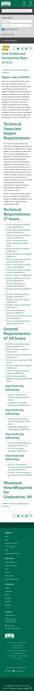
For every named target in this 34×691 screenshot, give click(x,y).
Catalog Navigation (10, 40)
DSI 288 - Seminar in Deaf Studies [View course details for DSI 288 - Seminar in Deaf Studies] (18, 305)
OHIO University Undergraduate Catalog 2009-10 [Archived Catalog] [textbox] (17, 11)
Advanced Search (8, 34)
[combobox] (17, 11)
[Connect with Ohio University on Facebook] (6, 671)
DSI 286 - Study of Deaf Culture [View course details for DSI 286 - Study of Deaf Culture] (17, 299)
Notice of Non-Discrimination (18, 653)
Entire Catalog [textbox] (6, 21)
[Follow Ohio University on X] (16, 671)
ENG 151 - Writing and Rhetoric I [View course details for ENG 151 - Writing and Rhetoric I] (17, 349)
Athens (7, 588)
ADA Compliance (11, 642)
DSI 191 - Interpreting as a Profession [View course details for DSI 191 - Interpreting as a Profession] (19, 254)
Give (6, 540)
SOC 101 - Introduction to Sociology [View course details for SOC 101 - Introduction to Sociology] (18, 365)
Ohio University (13, 667)
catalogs (9, 686)
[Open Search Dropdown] (24, 4)
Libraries (7, 572)
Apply (7, 536)
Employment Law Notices (18, 645)
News (7, 569)
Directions (11, 626)
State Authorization (23, 656)
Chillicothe (8, 591)
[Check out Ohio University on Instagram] (8, 671)
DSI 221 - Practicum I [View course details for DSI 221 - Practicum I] (13, 275)
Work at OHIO (9, 576)
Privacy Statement (12, 656)
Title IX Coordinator (17, 658)
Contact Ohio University (12, 628)
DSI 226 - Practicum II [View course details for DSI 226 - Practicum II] (14, 289)
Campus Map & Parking (12, 553)
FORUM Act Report (17, 648)
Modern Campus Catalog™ (20, 688)
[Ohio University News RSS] (22, 671)
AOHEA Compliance (22, 642)
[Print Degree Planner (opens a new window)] (14, 48)
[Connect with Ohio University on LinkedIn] (11, 671)
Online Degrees (10, 547)
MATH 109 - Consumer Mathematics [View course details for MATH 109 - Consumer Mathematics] (19, 354)
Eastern (7, 595)
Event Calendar (10, 562)
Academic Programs (11, 543)
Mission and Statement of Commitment (17, 650)
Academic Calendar (11, 565)
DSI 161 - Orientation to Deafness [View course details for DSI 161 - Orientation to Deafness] (17, 248)
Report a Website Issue (12, 579)
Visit (6, 550)
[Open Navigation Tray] (31, 4)
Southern (8, 602)
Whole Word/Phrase (11, 29)
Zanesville (8, 605)
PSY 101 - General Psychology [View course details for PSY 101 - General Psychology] (16, 360)
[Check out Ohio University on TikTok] (19, 671)
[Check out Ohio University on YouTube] (14, 671)
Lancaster (8, 598)
